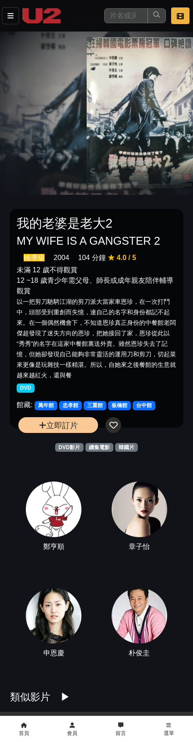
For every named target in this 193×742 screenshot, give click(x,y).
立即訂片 (58, 425)
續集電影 (99, 447)
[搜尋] (126, 15)
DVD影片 (69, 447)
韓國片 (126, 447)
